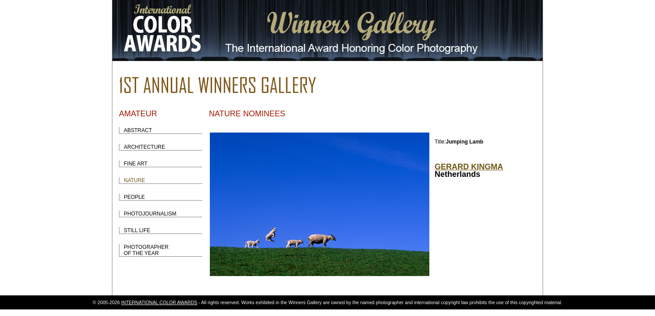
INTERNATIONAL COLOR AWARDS (159, 302)
